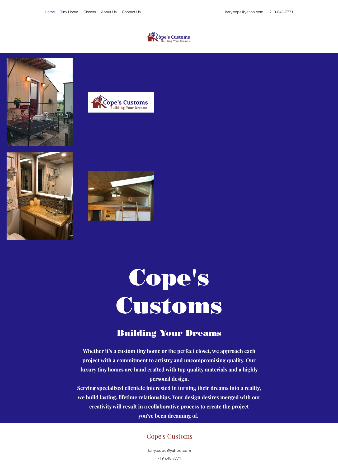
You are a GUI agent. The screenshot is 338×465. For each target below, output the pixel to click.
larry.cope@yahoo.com (244, 12)
